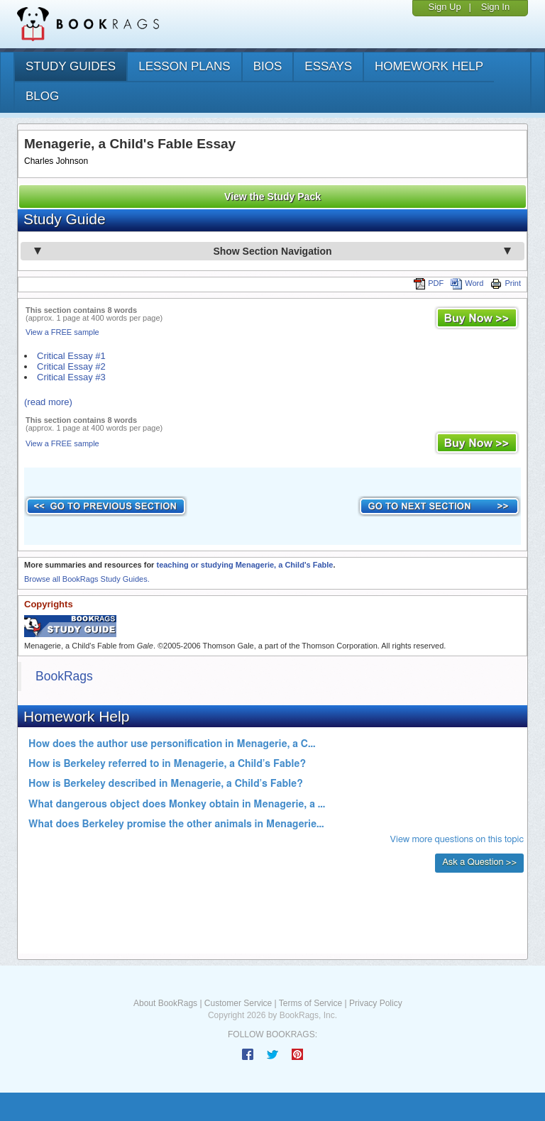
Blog (42, 96)
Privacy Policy (375, 1003)
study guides (71, 66)
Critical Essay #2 (71, 366)
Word (467, 283)
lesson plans (184, 66)
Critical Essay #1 (71, 355)
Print (505, 283)
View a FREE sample (62, 332)
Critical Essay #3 (71, 377)
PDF (429, 283)
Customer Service (238, 1003)
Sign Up (444, 6)
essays (328, 66)
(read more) (48, 402)
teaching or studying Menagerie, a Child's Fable (244, 564)
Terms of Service (310, 1003)
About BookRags (165, 1003)
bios (267, 66)
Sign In (495, 6)
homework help (429, 66)
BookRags (64, 676)
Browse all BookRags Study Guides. (87, 579)
